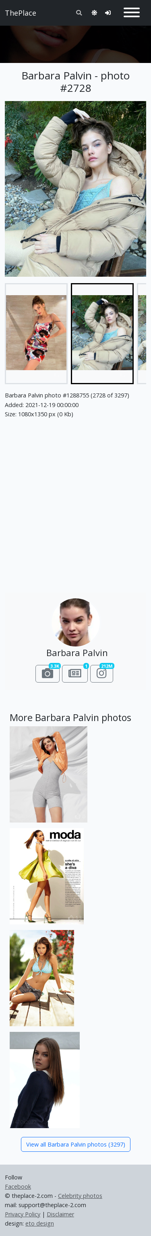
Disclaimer (60, 1214)
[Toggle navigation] (131, 12)
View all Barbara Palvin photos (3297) (75, 1144)
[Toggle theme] (94, 12)
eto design (39, 1223)
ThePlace (20, 13)
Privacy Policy (22, 1214)
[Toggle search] (78, 12)
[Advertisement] (75, 41)
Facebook (18, 1186)
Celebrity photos (80, 1196)
